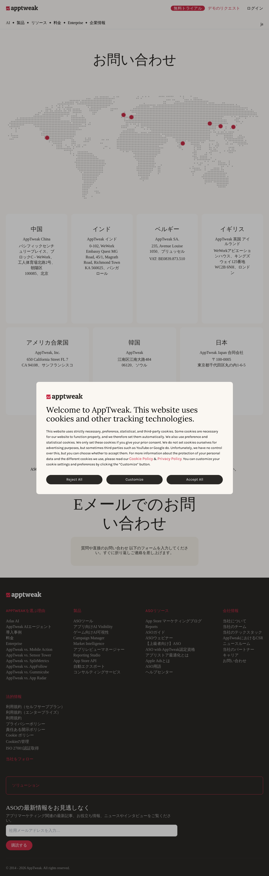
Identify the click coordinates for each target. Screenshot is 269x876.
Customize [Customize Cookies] (134, 479)
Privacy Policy (169, 458)
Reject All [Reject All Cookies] (74, 479)
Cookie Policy (141, 458)
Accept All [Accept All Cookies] (194, 479)
